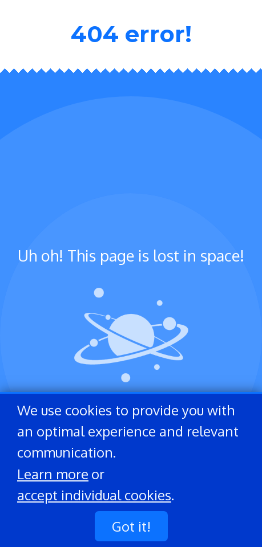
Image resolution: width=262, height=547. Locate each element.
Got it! (131, 526)
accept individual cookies (94, 495)
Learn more (52, 474)
